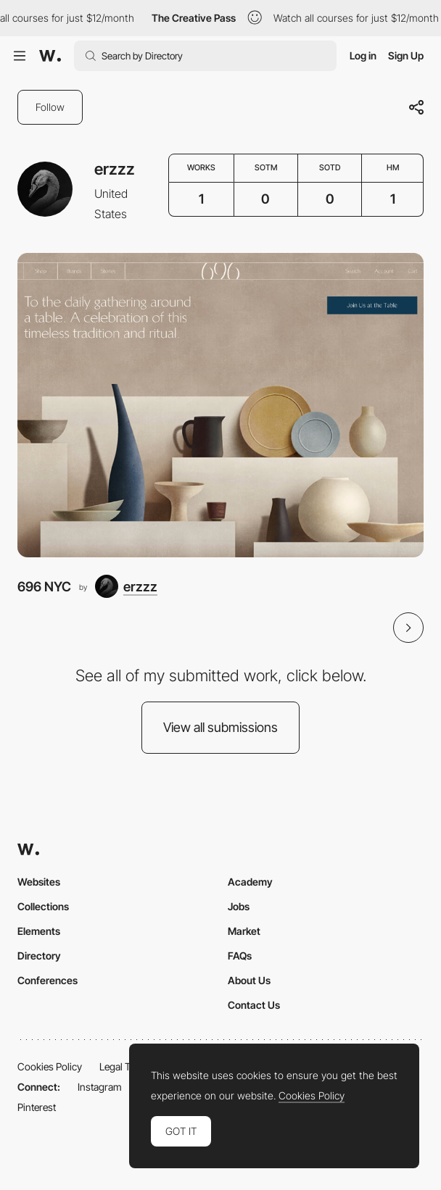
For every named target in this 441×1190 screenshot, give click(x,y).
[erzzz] (126, 586)
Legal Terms (125, 1066)
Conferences (47, 980)
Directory (39, 955)
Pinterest (36, 1107)
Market (244, 931)
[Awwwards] (50, 56)
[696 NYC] (220, 405)
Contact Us (254, 1005)
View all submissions (220, 727)
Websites (38, 881)
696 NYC (44, 586)
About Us (249, 980)
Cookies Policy (49, 1066)
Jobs (239, 906)
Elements (38, 931)
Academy (250, 881)
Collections (43, 906)
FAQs (240, 955)
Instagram (100, 1087)
